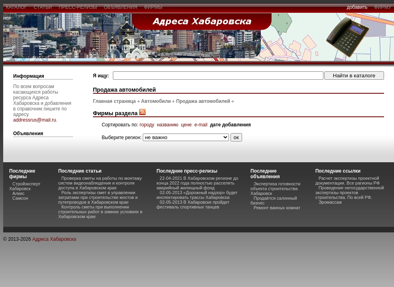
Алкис (18, 193)
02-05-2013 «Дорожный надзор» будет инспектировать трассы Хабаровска (197, 195)
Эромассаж (330, 202)
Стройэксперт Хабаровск (24, 186)
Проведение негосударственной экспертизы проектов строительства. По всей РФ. (349, 192)
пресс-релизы (78, 7)
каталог (16, 7)
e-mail (200, 125)
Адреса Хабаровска (54, 239)
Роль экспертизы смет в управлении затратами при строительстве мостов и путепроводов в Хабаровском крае (98, 197)
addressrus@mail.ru (34, 120)
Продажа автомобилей (203, 101)
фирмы (153, 7)
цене (186, 125)
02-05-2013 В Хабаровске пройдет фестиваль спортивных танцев (193, 204)
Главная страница (114, 101)
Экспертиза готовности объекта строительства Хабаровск (275, 188)
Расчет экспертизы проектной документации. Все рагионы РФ (347, 180)
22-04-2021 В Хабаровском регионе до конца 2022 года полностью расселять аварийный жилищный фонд (197, 183)
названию (167, 125)
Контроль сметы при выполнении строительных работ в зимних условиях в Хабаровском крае (100, 211)
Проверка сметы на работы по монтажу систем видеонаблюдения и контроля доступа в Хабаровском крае (100, 183)
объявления (120, 7)
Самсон (20, 198)
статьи (43, 7)
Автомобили (156, 101)
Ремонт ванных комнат (277, 207)
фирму (382, 7)
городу (147, 125)
